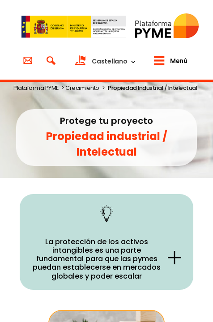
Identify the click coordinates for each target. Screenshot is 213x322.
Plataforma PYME (36, 88)
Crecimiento (82, 88)
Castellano (109, 61)
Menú (178, 60)
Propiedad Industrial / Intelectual (152, 88)
